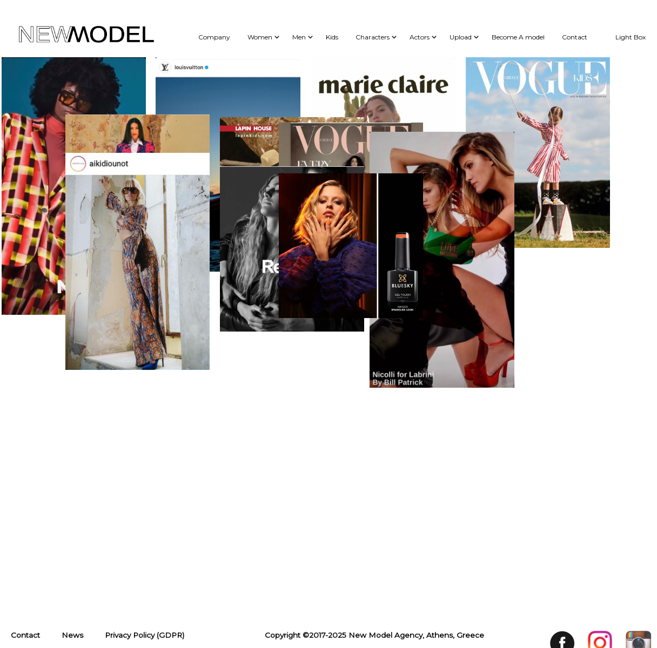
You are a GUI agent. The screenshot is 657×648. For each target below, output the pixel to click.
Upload (461, 37)
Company (214, 37)
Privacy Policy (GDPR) (144, 185)
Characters (373, 37)
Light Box (630, 37)
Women (259, 37)
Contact (574, 37)
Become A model (518, 37)
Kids (332, 37)
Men (299, 37)
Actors (420, 37)
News (72, 185)
